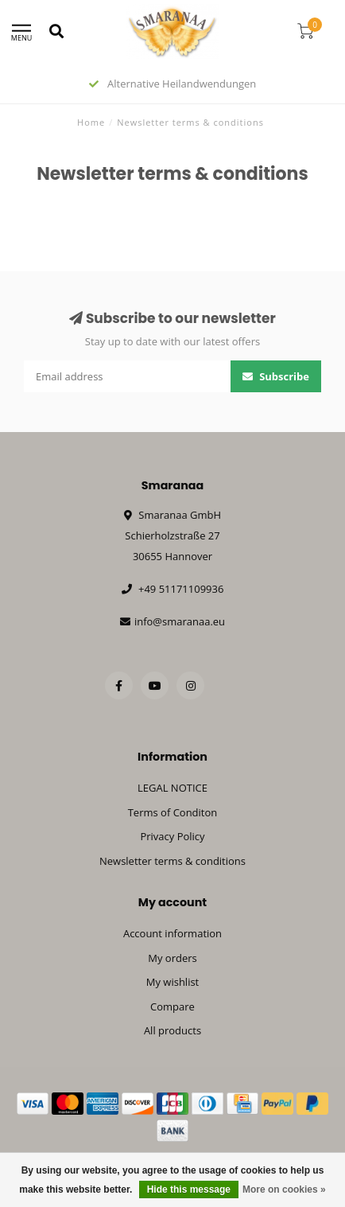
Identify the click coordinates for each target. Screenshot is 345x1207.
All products (172, 1030)
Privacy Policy (172, 836)
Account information (172, 933)
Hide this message (189, 1189)
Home (91, 122)
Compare (172, 1006)
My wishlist (173, 982)
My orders (172, 958)
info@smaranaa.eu (179, 621)
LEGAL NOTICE (172, 788)
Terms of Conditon (173, 812)
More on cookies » (284, 1189)
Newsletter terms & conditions (172, 861)
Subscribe (275, 376)
